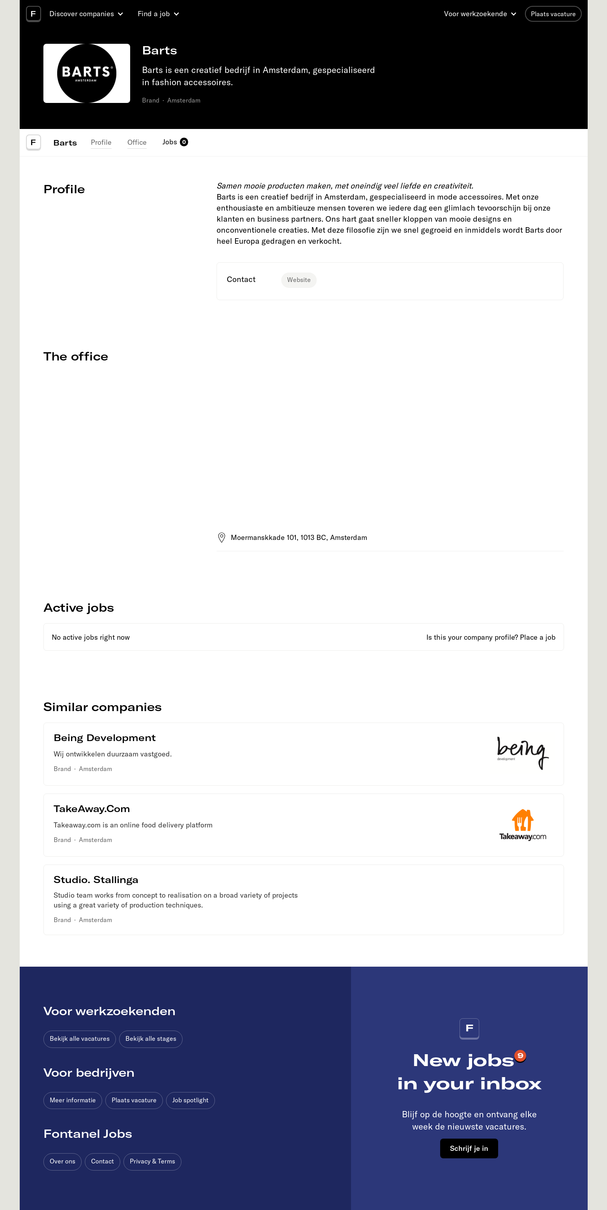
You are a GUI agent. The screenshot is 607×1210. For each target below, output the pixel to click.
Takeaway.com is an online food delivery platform (133, 824)
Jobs (169, 141)
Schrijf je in (469, 1148)
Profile (101, 142)
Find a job (154, 13)
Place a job (538, 637)
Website (299, 280)
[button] (87, 14)
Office (137, 142)
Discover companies (81, 13)
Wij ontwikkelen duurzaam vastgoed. (113, 753)
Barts (65, 142)
